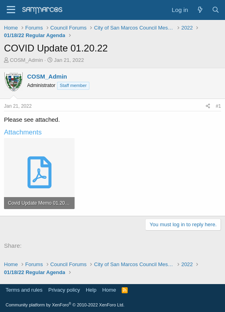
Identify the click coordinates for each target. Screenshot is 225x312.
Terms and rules (24, 290)
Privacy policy (64, 290)
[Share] (208, 106)
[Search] (215, 9)
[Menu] (11, 10)
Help (91, 290)
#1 (218, 106)
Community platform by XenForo (65, 304)
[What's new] (199, 9)
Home (109, 290)
